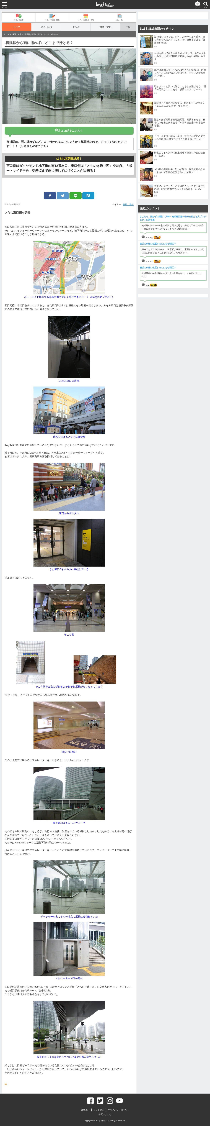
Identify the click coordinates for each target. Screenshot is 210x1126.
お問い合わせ (105, 1114)
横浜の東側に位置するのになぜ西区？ (158, 243)
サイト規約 (98, 1110)
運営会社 (85, 1110)
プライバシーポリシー (118, 1110)
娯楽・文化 (105, 27)
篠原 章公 (128, 204)
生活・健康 (16, 34)
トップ (16, 27)
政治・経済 (46, 27)
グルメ (75, 27)
